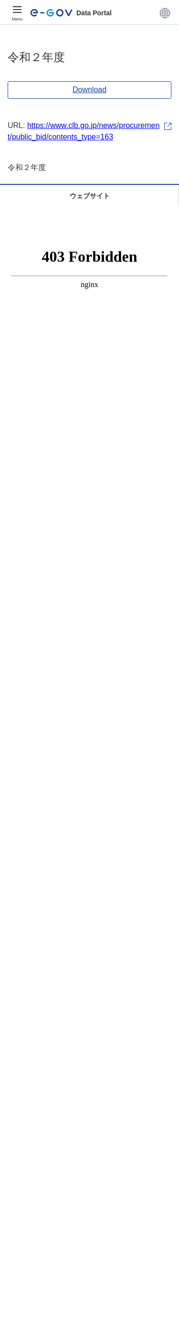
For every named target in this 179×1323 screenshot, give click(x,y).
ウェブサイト (90, 196)
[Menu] (17, 12)
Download (89, 89)
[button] (164, 13)
